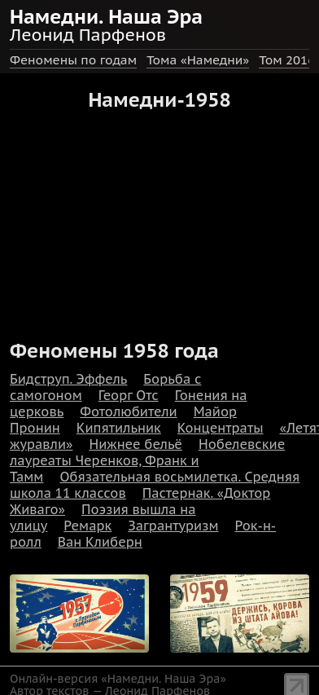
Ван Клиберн (100, 542)
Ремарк (87, 525)
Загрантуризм (173, 525)
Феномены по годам (73, 60)
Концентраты (220, 428)
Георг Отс (128, 395)
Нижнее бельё (135, 444)
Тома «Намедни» (197, 60)
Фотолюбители (128, 411)
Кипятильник (118, 428)
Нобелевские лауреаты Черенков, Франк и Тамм (147, 460)
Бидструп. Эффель (68, 379)
